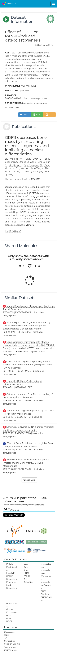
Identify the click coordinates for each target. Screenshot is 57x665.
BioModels (46, 594)
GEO (8, 618)
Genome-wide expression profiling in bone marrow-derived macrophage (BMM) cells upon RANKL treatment (27, 364)
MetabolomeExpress (46, 585)
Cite (24, 114)
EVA (25, 567)
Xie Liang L (15, 165)
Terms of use (10, 647)
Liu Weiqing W (14, 159)
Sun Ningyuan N (33, 165)
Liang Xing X (37, 168)
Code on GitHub (12, 644)
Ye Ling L (17, 171)
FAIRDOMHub (46, 598)
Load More (29, 480)
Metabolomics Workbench (46, 574)
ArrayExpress (11, 604)
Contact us (9, 641)
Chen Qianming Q (34, 171)
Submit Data (10, 650)
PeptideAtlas (11, 568)
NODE (9, 621)
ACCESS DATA (12, 107)
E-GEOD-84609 (13, 98)
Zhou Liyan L (34, 159)
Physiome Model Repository (11, 585)
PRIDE (9, 564)
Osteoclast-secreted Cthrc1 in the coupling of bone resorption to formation (28, 396)
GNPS (43, 591)
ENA (25, 570)
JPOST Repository (11, 577)
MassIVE (10, 573)
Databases (9, 632)
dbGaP (9, 609)
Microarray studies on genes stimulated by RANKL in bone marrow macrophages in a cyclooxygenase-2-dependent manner (26, 325)
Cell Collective (28, 580)
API (6, 638)
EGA (25, 564)
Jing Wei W (22, 168)
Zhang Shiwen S (28, 162)
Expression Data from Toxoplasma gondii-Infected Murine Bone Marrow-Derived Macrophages (26, 462)
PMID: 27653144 (13, 231)
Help (6, 635)
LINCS (26, 573)
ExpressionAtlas (11, 613)
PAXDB (27, 576)
